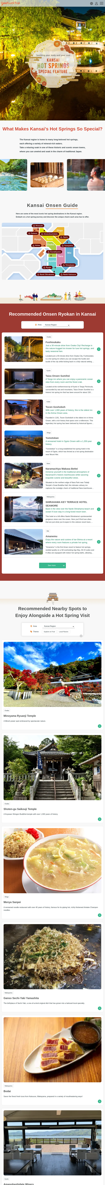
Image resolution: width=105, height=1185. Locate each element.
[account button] (96, 3)
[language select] (91, 3)
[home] (10, 4)
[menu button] (101, 3)
